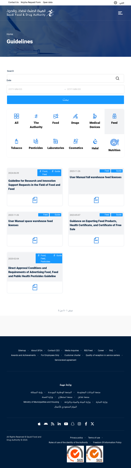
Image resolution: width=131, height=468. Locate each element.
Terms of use (94, 438)
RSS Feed (88, 350)
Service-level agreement (65, 360)
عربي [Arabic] (121, 2)
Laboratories (55, 148)
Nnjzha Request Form (31, 2)
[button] (115, 2)
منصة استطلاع (65, 397)
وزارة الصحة (47, 397)
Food (55, 122)
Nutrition (114, 150)
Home (10, 34)
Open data (48, 2)
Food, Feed (45, 173)
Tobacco (16, 148)
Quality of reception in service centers (103, 355)
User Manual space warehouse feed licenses (30, 223)
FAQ (111, 350)
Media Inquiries (72, 350)
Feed (114, 122)
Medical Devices (95, 125)
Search (10, 71)
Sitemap (22, 350)
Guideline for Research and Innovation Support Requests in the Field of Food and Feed (34, 185)
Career (101, 350)
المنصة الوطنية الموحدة (60, 392)
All (16, 122)
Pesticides (36, 148)
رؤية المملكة (37, 392)
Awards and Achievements (23, 355)
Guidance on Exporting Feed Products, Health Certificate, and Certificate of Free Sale (95, 225)
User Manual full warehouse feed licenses (95, 177)
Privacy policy (76, 438)
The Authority (36, 125)
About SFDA (36, 350)
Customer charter (72, 355)
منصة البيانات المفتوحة (88, 392)
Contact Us (13, 2)
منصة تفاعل (83, 397)
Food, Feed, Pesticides (45, 258)
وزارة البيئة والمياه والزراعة (77, 402)
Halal (95, 148)
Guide (57, 171)
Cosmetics (76, 148)
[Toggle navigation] (120, 13)
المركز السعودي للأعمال (65, 407)
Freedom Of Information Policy (107, 442)
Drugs (75, 122)
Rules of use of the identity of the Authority (68, 442)
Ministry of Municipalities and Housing (41, 402)
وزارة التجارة (101, 402)
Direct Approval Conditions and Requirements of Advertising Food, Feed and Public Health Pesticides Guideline (33, 272)
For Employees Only (50, 355)
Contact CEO (54, 350)
